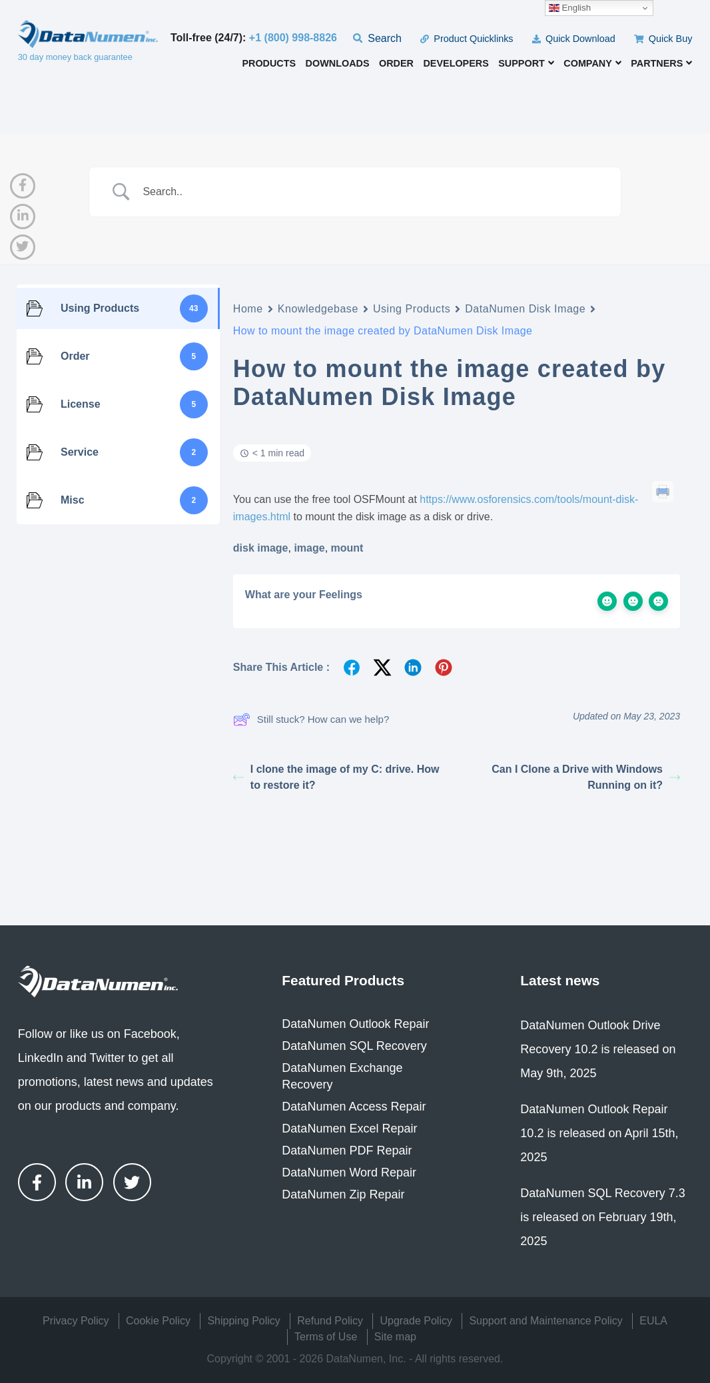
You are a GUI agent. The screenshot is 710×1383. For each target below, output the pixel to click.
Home (248, 308)
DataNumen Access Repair (354, 1106)
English (570, 8)
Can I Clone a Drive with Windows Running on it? (586, 777)
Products (269, 64)
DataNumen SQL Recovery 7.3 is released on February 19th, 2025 (602, 1217)
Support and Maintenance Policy (545, 1320)
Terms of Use (325, 1336)
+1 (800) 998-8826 (293, 37)
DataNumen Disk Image (525, 308)
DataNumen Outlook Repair (355, 1024)
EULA (653, 1320)
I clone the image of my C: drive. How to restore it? (336, 777)
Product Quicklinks (466, 38)
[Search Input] (372, 192)
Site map (395, 1336)
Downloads (338, 64)
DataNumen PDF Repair (347, 1150)
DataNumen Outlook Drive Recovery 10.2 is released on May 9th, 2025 (597, 1049)
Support (526, 63)
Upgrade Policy (416, 1320)
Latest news (559, 980)
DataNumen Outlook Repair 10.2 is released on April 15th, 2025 (599, 1133)
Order (396, 64)
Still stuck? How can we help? (311, 719)
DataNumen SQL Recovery (354, 1046)
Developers (455, 64)
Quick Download (573, 38)
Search (377, 38)
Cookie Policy (158, 1320)
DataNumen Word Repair (349, 1172)
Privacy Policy (76, 1320)
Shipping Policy (243, 1320)
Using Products (411, 308)
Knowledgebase (318, 308)
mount (347, 548)
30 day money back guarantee (75, 57)
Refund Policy (330, 1320)
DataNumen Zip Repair (343, 1194)
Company (592, 63)
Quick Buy (663, 38)
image (309, 548)
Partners (661, 63)
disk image (260, 548)
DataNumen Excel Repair (349, 1128)
